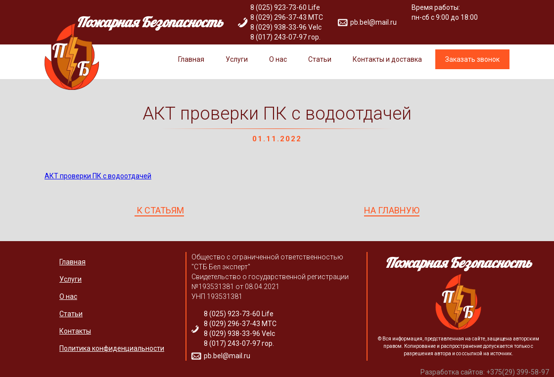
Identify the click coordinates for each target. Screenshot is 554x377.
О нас (278, 59)
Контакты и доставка (387, 59)
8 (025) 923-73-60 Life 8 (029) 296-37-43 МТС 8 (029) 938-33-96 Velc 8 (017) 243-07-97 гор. (286, 22)
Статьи (319, 59)
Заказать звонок (472, 59)
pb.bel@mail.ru (373, 22)
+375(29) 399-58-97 (517, 372)
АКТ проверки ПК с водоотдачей (98, 176)
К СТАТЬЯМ (159, 210)
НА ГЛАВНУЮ (391, 210)
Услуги (237, 59)
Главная (191, 59)
